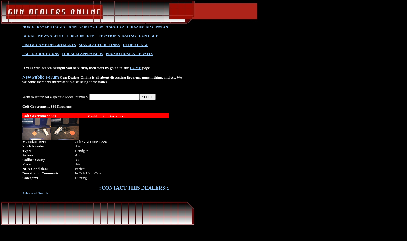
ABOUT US (115, 27)
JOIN (72, 27)
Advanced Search (35, 193)
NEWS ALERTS (51, 36)
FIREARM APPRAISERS (82, 54)
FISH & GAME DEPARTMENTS (49, 45)
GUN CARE (148, 36)
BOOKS (28, 36)
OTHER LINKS (135, 45)
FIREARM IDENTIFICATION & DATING (101, 36)
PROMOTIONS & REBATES (129, 54)
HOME (28, 27)
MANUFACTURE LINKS (99, 45)
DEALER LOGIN (51, 27)
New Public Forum (40, 77)
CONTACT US (91, 27)
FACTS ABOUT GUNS (40, 54)
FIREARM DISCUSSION (147, 27)
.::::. (133, 188)
